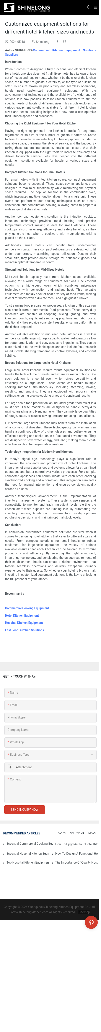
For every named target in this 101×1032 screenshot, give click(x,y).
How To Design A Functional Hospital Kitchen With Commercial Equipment (76, 853)
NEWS (92, 833)
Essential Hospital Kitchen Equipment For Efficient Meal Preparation (28, 853)
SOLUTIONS (77, 833)
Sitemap (84, 912)
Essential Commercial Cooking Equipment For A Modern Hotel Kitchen (29, 843)
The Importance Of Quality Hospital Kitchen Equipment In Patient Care (76, 862)
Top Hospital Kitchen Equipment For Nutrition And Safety (28, 862)
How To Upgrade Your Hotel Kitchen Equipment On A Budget (76, 844)
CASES (61, 833)
